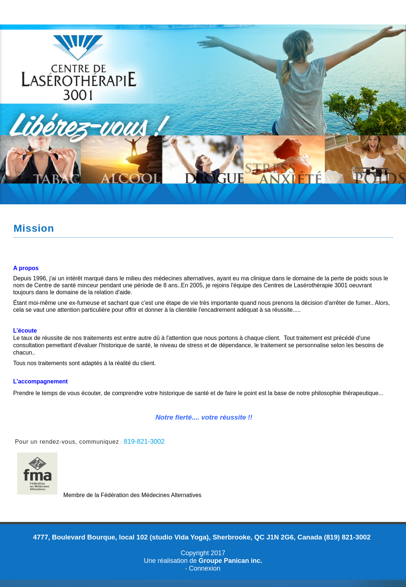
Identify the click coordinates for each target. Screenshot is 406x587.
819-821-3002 (144, 441)
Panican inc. (243, 560)
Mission (34, 228)
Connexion (204, 568)
